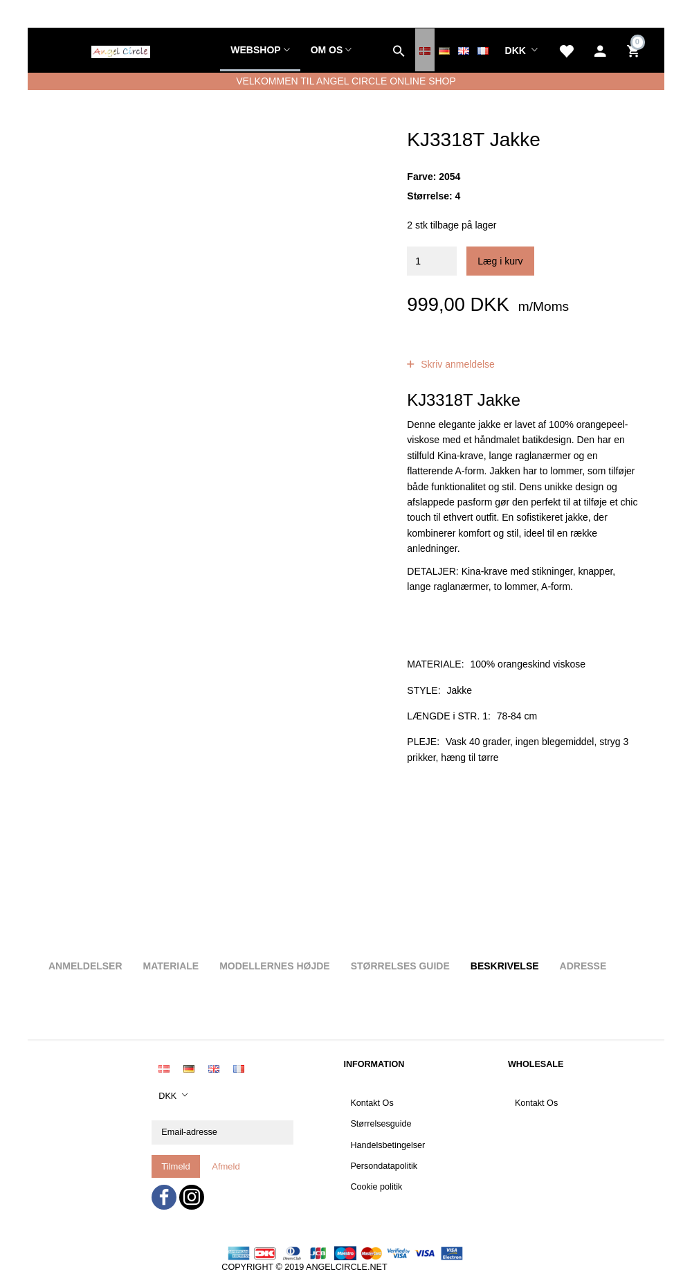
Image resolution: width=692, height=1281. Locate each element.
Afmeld (225, 1166)
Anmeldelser (85, 965)
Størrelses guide (400, 965)
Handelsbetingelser (387, 1145)
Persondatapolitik (383, 1166)
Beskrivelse (505, 965)
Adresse (583, 965)
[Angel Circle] (120, 49)
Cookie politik (376, 1187)
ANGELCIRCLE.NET (347, 1267)
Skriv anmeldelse (456, 364)
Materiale (171, 965)
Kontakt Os (371, 1103)
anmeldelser (512, 349)
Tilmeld (175, 1166)
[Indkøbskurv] (635, 49)
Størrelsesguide (380, 1124)
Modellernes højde (274, 965)
